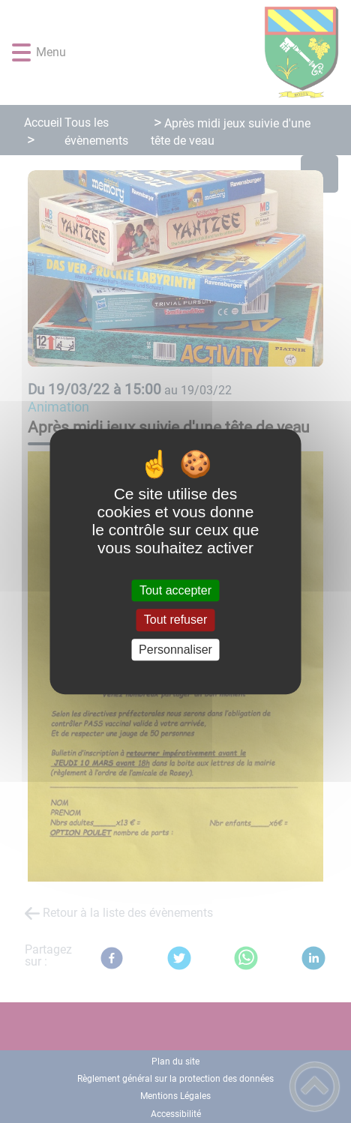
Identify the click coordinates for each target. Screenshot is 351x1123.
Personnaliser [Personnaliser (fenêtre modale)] (175, 649)
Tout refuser (175, 620)
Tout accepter (176, 590)
